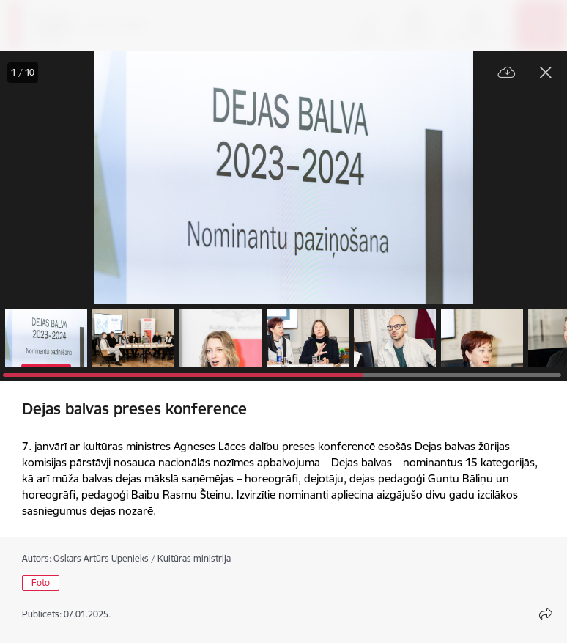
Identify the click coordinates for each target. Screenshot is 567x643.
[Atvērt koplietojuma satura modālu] (545, 614)
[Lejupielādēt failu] (507, 73)
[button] (46, 338)
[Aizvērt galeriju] (545, 72)
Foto (41, 582)
